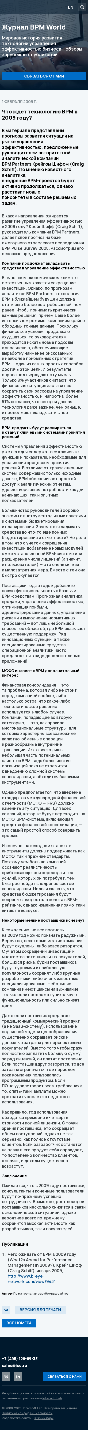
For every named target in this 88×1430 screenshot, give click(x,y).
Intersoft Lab (28, 7)
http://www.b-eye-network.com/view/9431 (31, 1278)
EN (70, 7)
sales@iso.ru (14, 1365)
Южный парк (44, 1418)
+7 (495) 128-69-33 (20, 1358)
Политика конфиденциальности (27, 1413)
